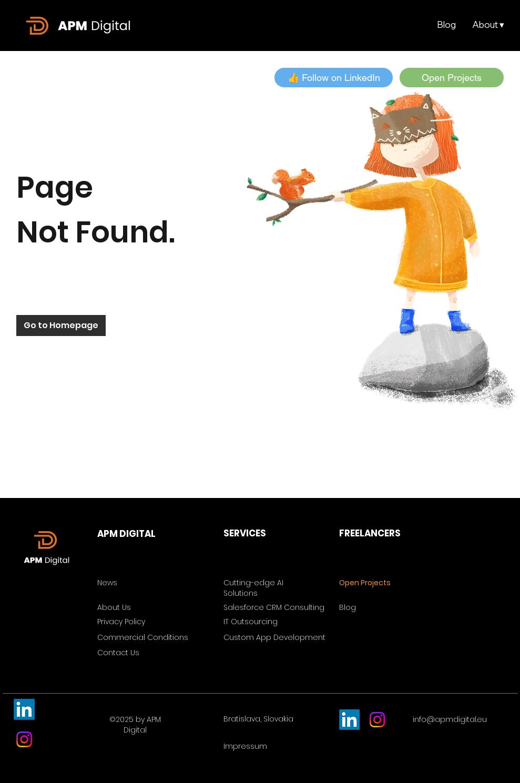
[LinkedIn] (24, 709)
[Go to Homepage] (61, 325)
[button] (488, 25)
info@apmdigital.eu (450, 719)
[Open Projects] (451, 77)
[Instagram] (24, 739)
